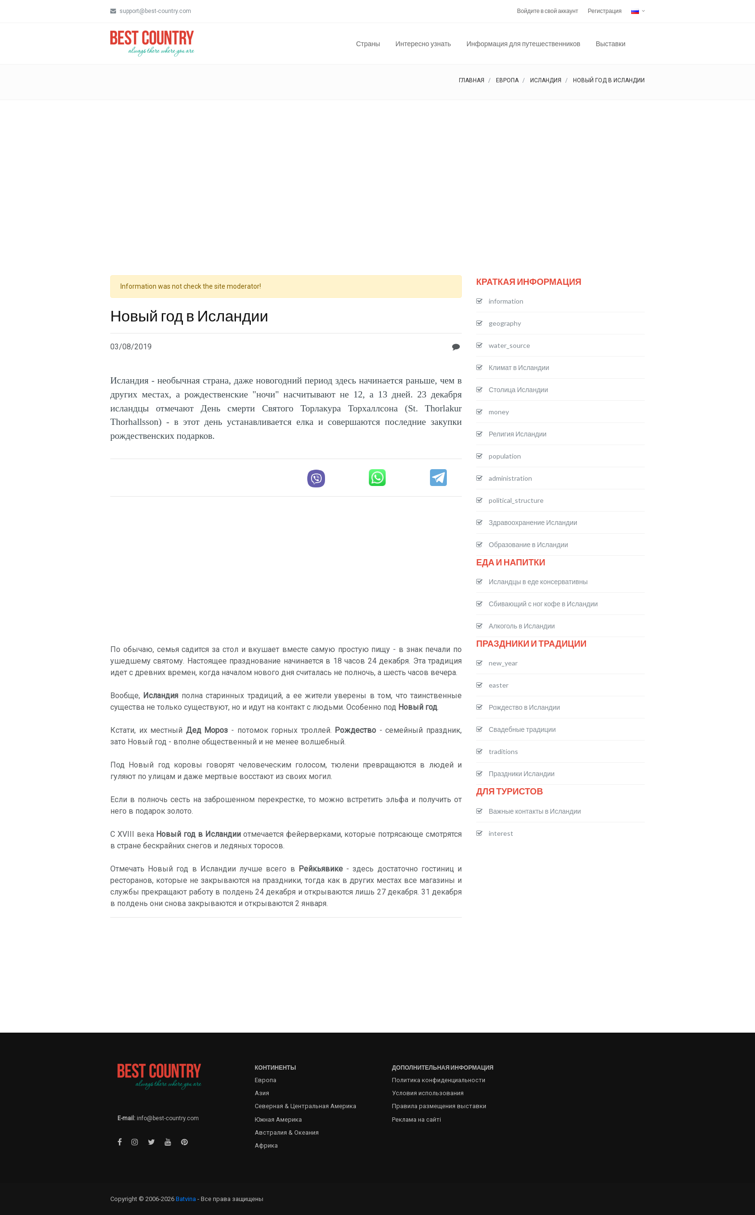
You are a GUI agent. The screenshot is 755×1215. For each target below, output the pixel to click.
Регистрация (605, 10)
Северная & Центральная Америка (305, 1106)
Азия (262, 1093)
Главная (471, 80)
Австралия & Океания (287, 1132)
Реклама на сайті (416, 1119)
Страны (368, 43)
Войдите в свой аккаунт (547, 10)
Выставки (610, 43)
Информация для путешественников (524, 43)
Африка (266, 1145)
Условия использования (428, 1093)
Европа (507, 80)
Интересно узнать (423, 43)
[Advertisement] (377, 172)
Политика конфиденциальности (438, 1080)
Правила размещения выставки (439, 1106)
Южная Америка (278, 1119)
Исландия (545, 80)
